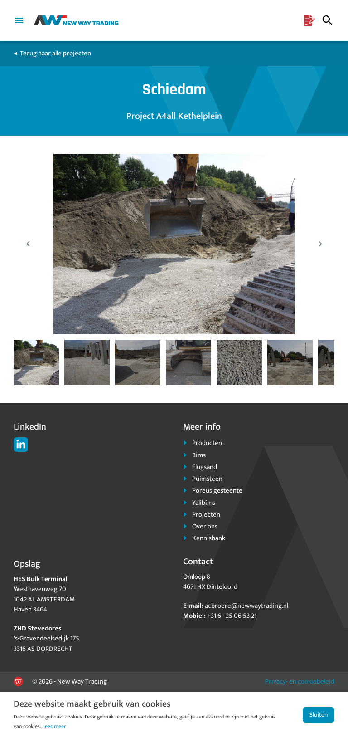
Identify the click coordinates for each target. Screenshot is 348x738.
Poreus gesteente (217, 490)
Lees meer (54, 726)
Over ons (205, 526)
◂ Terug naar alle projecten (52, 53)
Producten (207, 443)
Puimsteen (207, 478)
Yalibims (203, 502)
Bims (199, 455)
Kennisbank (208, 538)
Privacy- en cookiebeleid (299, 681)
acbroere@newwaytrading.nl (246, 605)
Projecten (206, 514)
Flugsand (204, 467)
